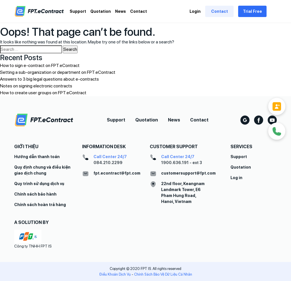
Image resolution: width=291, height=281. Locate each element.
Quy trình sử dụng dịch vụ (39, 183)
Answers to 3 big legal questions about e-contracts (49, 79)
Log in (236, 177)
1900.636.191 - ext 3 (181, 162)
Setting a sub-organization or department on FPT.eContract (57, 72)
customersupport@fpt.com (188, 173)
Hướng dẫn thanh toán (37, 156)
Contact (138, 11)
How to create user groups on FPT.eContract (43, 92)
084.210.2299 (107, 162)
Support (78, 11)
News (120, 11)
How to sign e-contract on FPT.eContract (40, 65)
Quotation (100, 11)
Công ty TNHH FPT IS (33, 246)
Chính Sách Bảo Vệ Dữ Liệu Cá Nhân (163, 274)
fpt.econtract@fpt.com (116, 173)
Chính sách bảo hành (35, 194)
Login (195, 11)
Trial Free (252, 11)
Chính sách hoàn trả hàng (40, 204)
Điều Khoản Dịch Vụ (115, 274)
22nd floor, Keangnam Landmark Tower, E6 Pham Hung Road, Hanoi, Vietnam (183, 192)
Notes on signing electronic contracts (36, 86)
